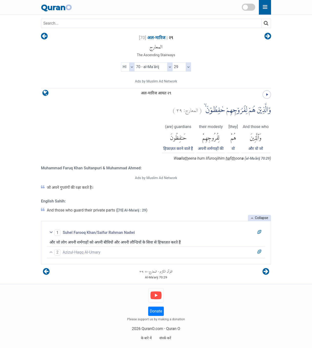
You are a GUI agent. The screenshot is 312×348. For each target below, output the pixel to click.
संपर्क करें (165, 338)
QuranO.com (152, 328)
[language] (45, 94)
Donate (156, 311)
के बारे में (146, 338)
